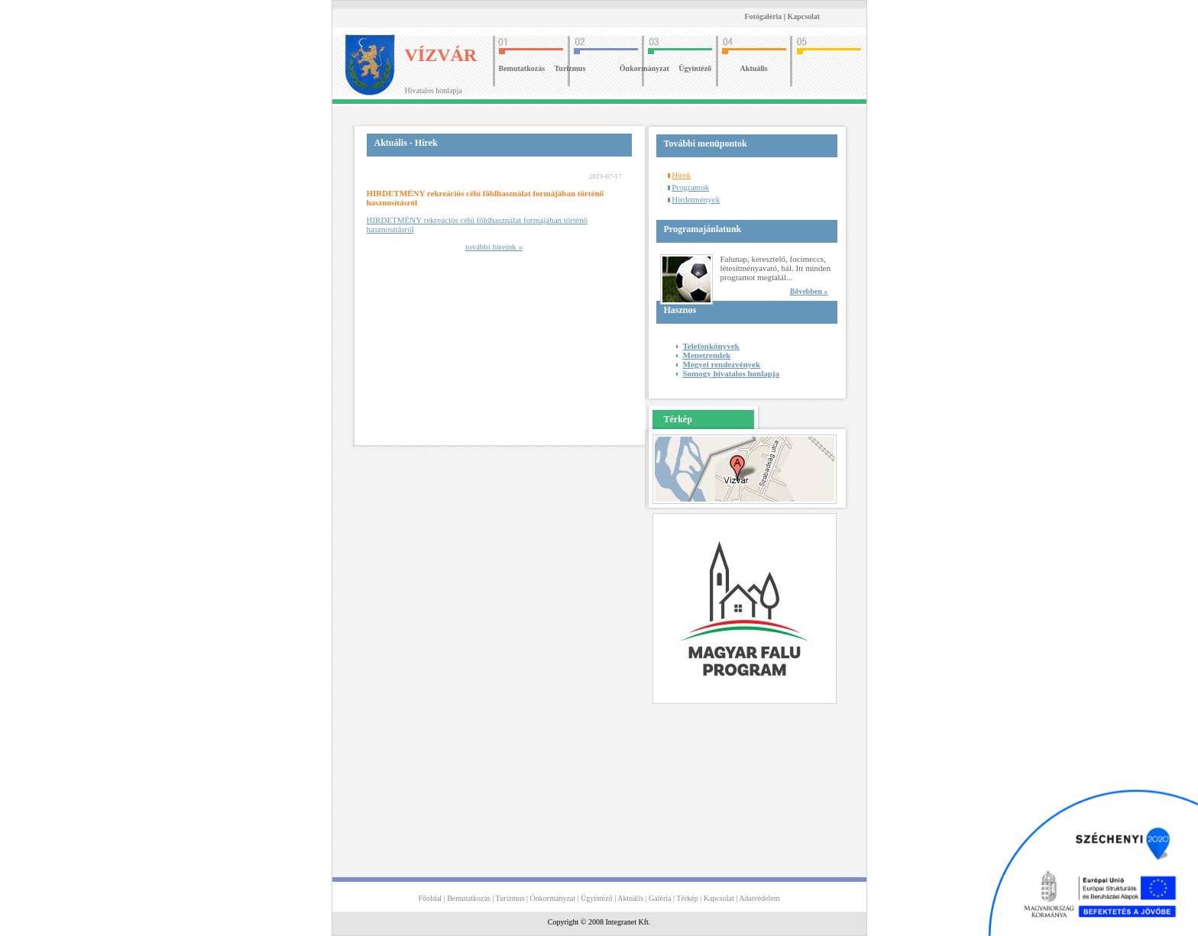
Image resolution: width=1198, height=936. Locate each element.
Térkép (687, 898)
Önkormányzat (644, 68)
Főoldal (430, 898)
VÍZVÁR (441, 55)
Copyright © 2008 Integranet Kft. (599, 922)
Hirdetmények (696, 199)
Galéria (660, 898)
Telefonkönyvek (711, 345)
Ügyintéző (694, 68)
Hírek (681, 174)
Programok (690, 187)
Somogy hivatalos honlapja (731, 373)
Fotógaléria (763, 16)
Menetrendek (707, 355)
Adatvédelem (759, 898)
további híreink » (494, 246)
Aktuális (754, 68)
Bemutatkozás (522, 68)
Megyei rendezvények (722, 364)
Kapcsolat (803, 16)
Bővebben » (809, 291)
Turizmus (570, 68)
